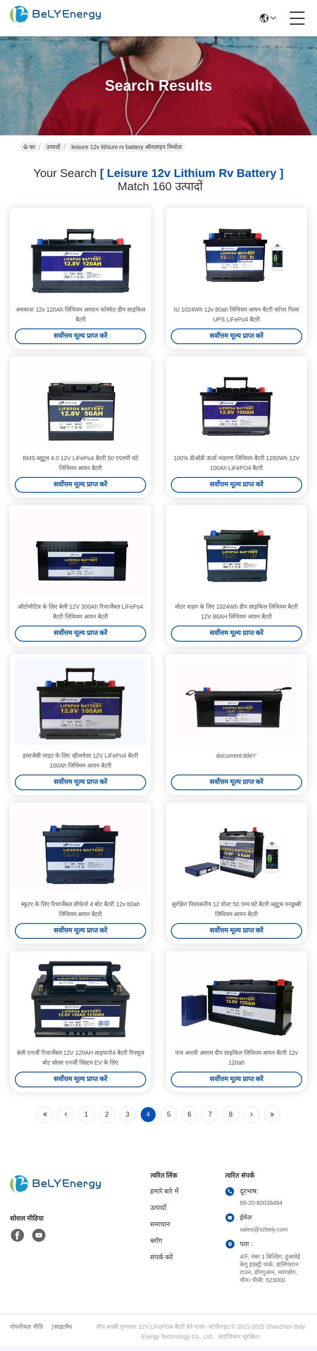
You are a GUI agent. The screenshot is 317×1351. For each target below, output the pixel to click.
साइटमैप (63, 1331)
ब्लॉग (156, 1245)
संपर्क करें (161, 1261)
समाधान (160, 1228)
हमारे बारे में (164, 1195)
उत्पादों (53, 147)
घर (29, 147)
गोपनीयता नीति (26, 1331)
